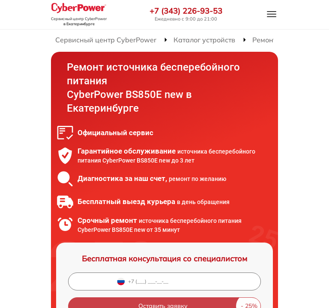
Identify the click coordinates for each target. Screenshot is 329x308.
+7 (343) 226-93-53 (186, 11)
